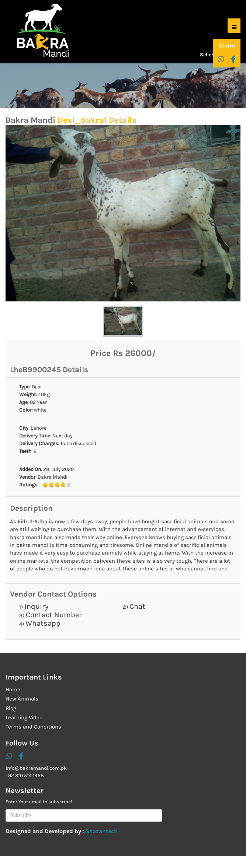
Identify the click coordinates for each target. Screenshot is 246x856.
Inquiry (36, 606)
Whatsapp (42, 623)
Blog (11, 708)
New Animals (22, 698)
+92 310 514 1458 (25, 775)
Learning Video (24, 717)
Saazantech (102, 831)
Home (13, 689)
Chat (137, 606)
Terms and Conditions (33, 726)
